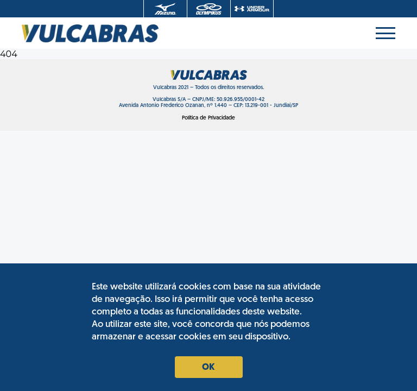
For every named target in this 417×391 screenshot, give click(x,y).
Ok (208, 367)
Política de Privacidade (208, 118)
